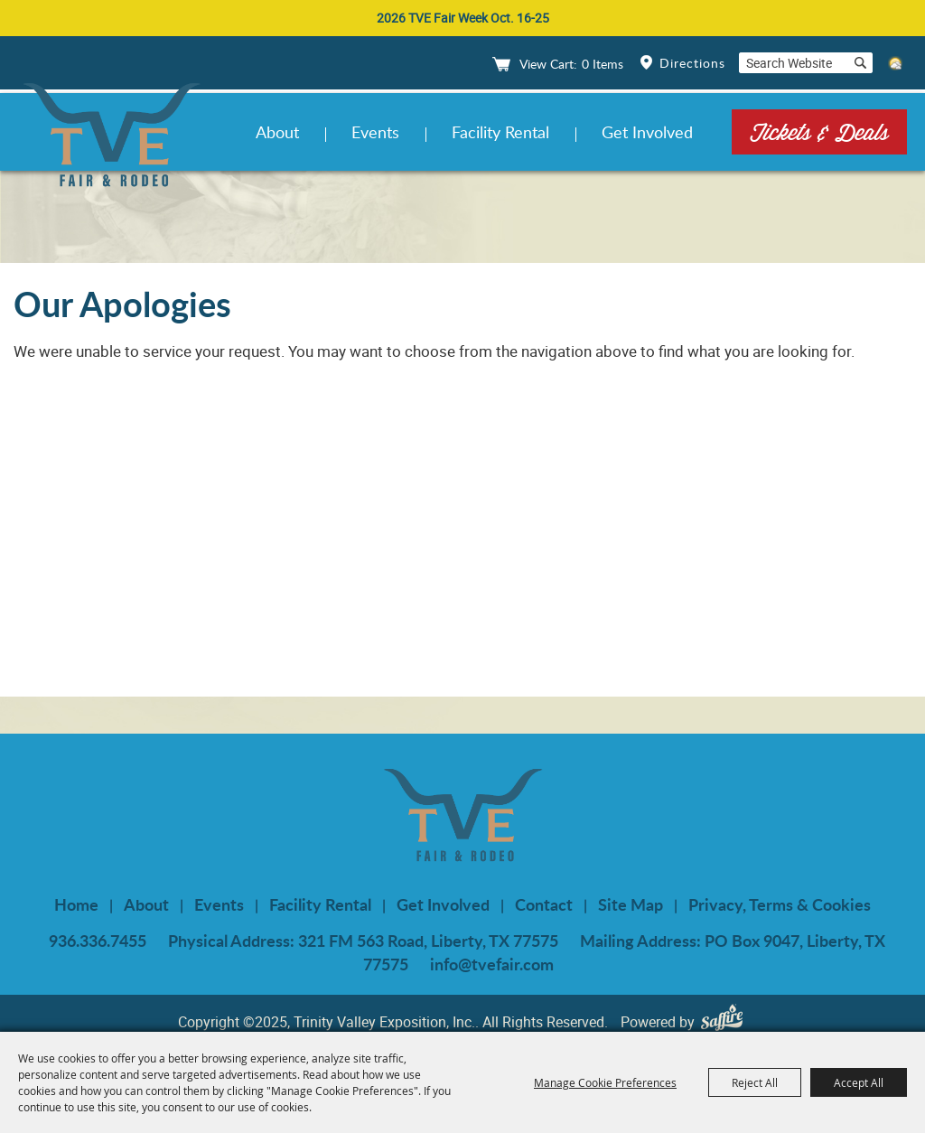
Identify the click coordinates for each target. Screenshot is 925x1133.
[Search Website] (793, 62)
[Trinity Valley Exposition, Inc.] (111, 137)
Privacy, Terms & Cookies (779, 904)
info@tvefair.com (492, 964)
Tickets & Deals (819, 131)
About (277, 132)
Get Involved (647, 132)
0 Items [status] (602, 63)
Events (375, 132)
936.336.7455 (97, 940)
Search (860, 62)
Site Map (630, 904)
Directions (692, 62)
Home (76, 904)
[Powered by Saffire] (726, 1021)
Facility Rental (500, 132)
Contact (544, 904)
